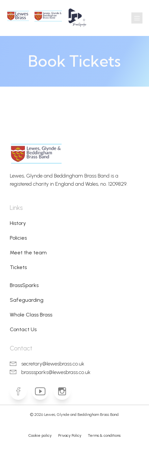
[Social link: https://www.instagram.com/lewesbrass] (64, 391)
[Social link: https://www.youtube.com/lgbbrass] (43, 391)
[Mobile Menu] (136, 18)
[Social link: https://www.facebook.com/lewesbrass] (21, 391)
